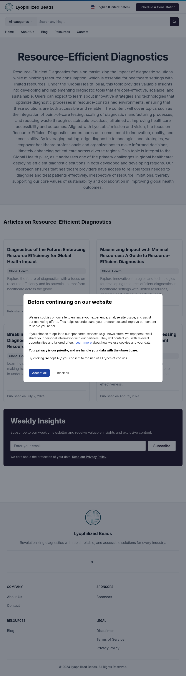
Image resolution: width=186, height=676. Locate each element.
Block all (63, 373)
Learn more (83, 342)
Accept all (39, 373)
